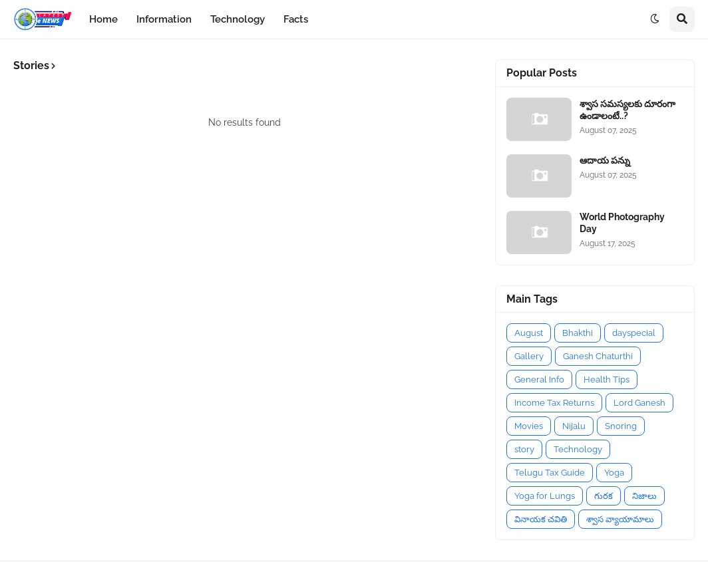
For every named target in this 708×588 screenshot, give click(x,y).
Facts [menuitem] (295, 19)
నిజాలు (644, 496)
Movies (528, 426)
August (528, 333)
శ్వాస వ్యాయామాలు (620, 519)
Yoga (614, 473)
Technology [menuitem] (237, 19)
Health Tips (606, 379)
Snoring (621, 426)
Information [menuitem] (164, 19)
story (524, 449)
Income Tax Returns (554, 403)
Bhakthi (577, 333)
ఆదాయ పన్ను (605, 160)
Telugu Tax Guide (549, 473)
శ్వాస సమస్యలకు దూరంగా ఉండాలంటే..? (627, 109)
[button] (654, 19)
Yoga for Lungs (544, 496)
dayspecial (633, 333)
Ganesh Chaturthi (598, 356)
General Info (539, 379)
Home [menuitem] (103, 19)
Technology (578, 449)
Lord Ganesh (639, 403)
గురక (603, 496)
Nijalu (574, 426)
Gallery (529, 356)
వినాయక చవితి (540, 519)
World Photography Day (622, 223)
